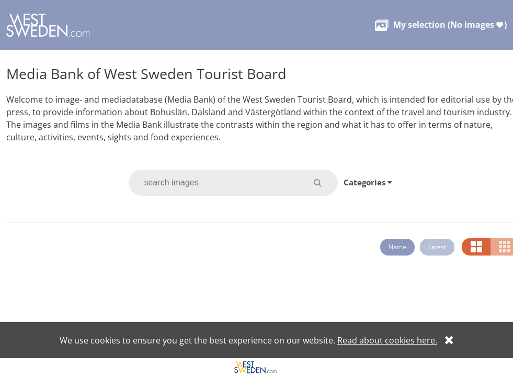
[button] (324, 182)
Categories (368, 182)
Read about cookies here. (387, 340)
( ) (441, 24)
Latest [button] (437, 246)
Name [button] (397, 246)
